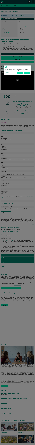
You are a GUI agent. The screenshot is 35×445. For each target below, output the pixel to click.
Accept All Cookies (26, 72)
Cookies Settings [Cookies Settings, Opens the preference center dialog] (7, 72)
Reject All (20, 72)
